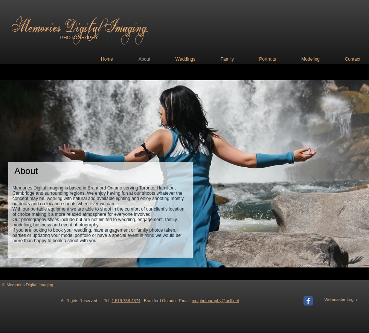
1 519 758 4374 (125, 300)
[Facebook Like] (285, 288)
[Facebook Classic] (308, 301)
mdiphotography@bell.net (215, 300)
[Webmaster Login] (340, 300)
